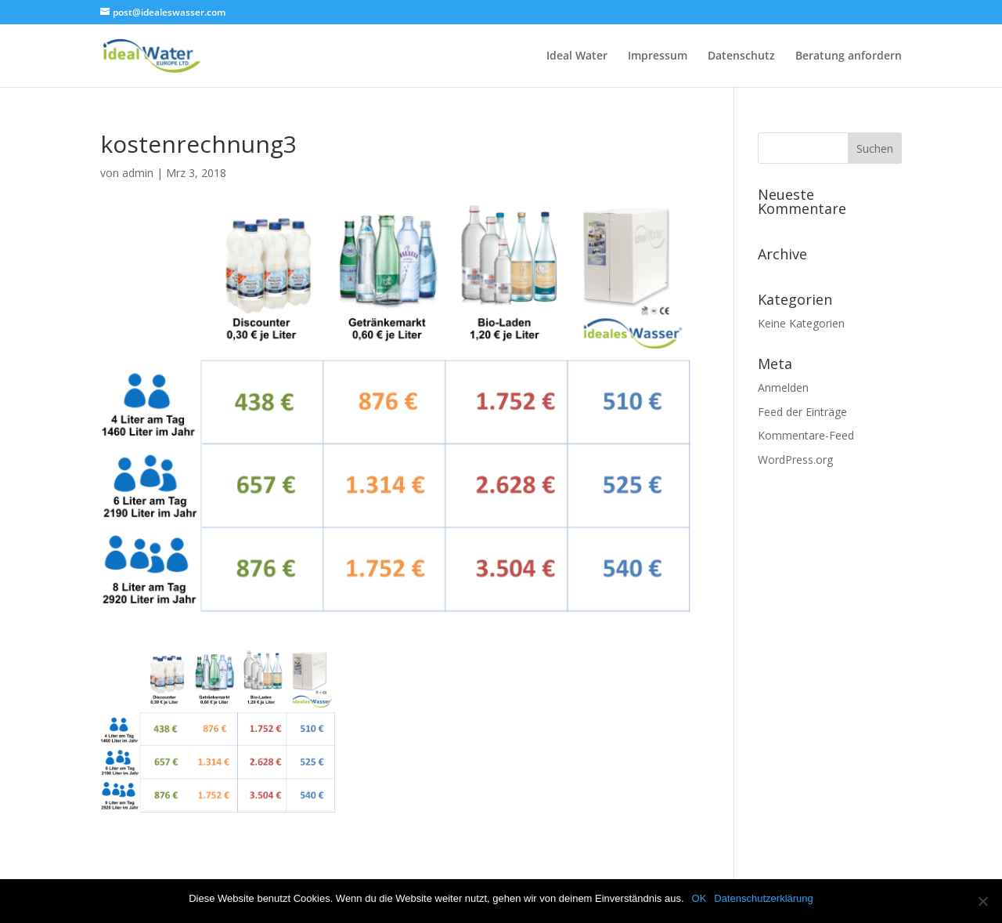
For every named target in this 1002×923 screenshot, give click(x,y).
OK (699, 898)
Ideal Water (576, 56)
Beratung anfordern (848, 56)
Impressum (657, 56)
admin (137, 172)
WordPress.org (795, 459)
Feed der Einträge (802, 411)
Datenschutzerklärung (763, 898)
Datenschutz (741, 56)
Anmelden (783, 387)
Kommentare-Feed (806, 435)
